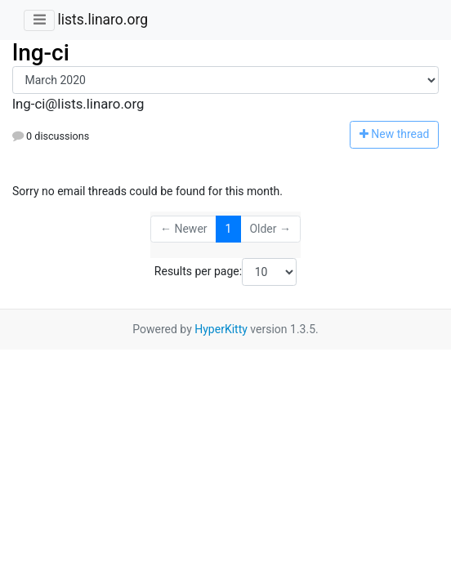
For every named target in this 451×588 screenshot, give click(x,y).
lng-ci (40, 52)
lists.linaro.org (102, 19)
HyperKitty (221, 329)
